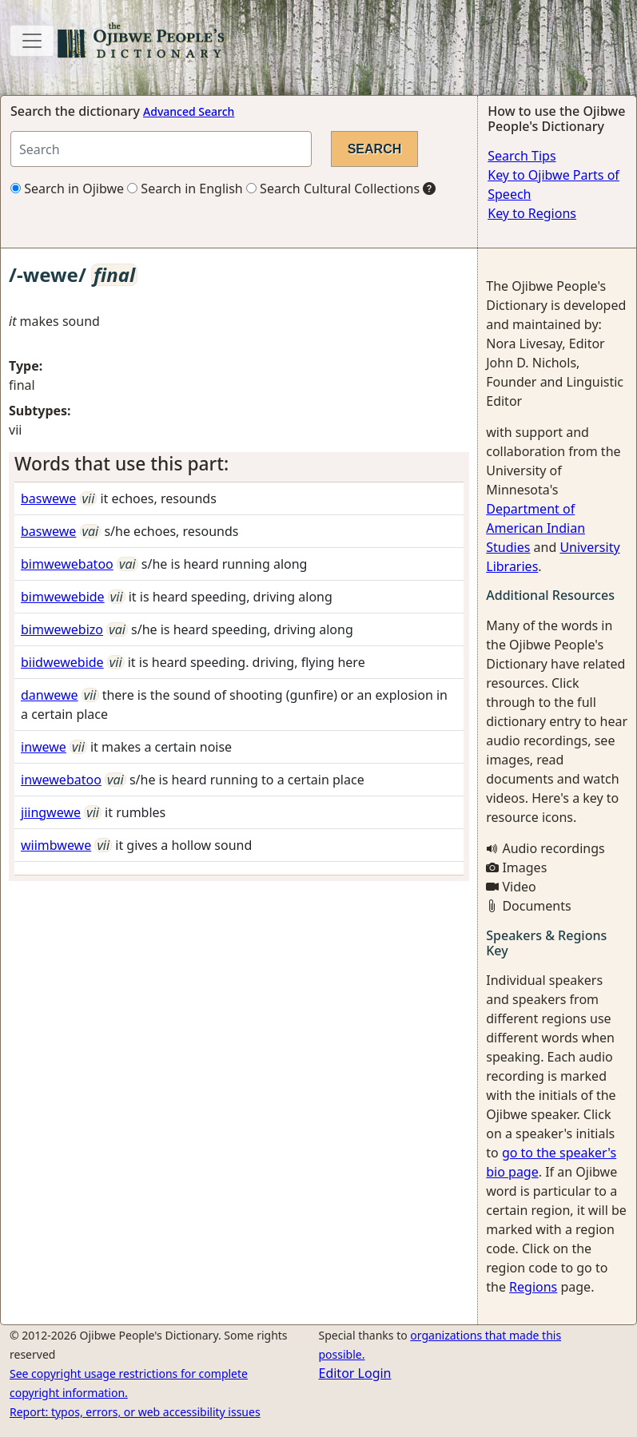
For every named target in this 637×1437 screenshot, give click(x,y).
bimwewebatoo (67, 564)
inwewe (43, 747)
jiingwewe (51, 812)
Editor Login (355, 1373)
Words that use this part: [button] (121, 463)
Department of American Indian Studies (535, 528)
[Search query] (161, 149)
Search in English (185, 188)
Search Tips (521, 156)
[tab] (239, 463)
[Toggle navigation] (32, 41)
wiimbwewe (56, 845)
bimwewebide (63, 596)
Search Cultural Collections (333, 188)
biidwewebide (62, 662)
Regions (533, 1287)
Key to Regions (532, 213)
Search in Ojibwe (67, 188)
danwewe (49, 695)
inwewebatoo (61, 779)
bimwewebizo (62, 629)
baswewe (48, 498)
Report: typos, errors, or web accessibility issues (135, 1411)
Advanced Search (188, 111)
